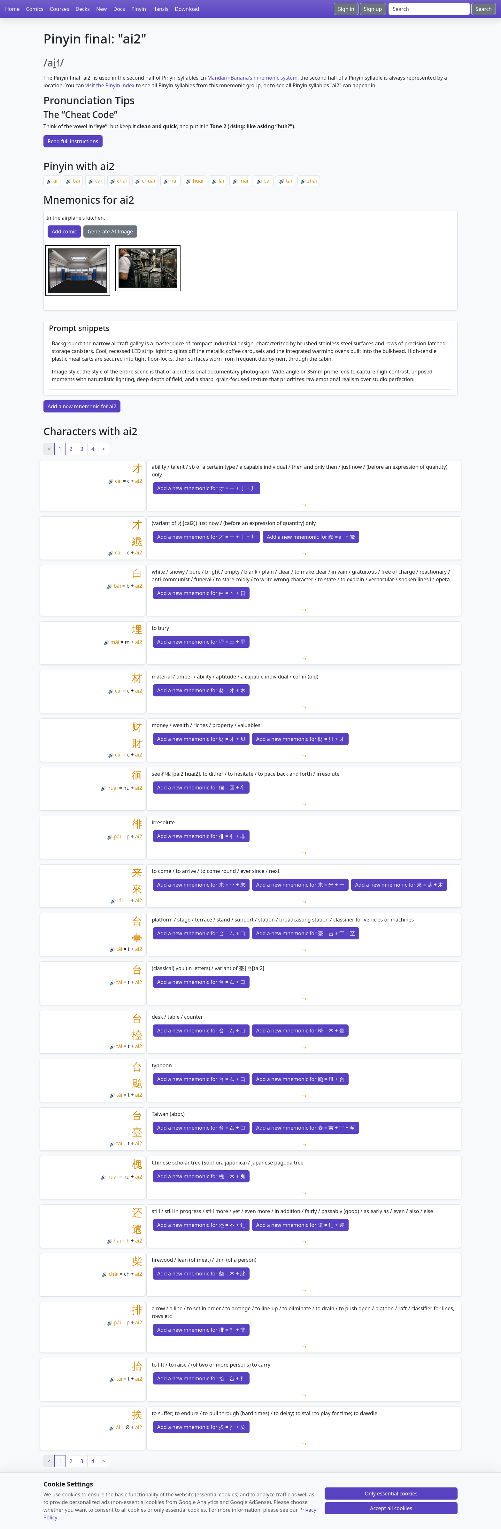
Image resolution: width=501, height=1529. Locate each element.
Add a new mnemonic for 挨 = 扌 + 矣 (201, 1427)
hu (126, 787)
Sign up (373, 8)
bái (76, 180)
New (101, 8)
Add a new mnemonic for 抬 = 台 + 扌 (201, 1378)
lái (221, 180)
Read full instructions (73, 141)
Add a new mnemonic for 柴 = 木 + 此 (201, 1273)
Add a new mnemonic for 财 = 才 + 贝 (201, 738)
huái (198, 180)
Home (12, 8)
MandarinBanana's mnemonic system (252, 77)
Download (187, 8)
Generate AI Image (110, 231)
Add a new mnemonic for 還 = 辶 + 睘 (300, 1224)
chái (122, 180)
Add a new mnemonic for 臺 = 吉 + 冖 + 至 (305, 933)
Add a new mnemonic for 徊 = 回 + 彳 (201, 787)
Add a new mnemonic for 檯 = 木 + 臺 (300, 1030)
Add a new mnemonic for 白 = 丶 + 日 (201, 593)
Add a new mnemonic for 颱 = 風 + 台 (300, 1079)
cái (98, 180)
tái (289, 180)
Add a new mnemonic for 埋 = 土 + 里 (201, 641)
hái (174, 180)
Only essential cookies (391, 1493)
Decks (82, 8)
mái (243, 180)
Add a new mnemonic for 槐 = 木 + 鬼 (201, 1176)
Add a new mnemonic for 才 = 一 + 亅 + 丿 (206, 488)
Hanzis (160, 8)
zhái (312, 180)
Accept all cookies (391, 1508)
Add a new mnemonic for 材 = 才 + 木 (201, 690)
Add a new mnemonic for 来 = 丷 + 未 (201, 884)
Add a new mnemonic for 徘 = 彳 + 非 (201, 836)
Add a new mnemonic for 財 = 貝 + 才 (300, 738)
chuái (148, 180)
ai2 (138, 480)
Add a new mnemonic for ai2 (82, 406)
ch (127, 1273)
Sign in (346, 8)
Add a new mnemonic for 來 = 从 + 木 (399, 884)
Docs (119, 8)
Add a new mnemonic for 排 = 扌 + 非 (201, 1329)
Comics (34, 8)
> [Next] (103, 448)
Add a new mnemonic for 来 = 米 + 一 (300, 884)
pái (267, 180)
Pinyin (138, 8)
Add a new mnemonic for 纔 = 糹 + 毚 (311, 536)
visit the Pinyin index (110, 85)
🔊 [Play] (49, 181)
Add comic (64, 231)
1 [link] (59, 448)
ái (55, 180)
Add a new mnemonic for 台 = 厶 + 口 (201, 933)
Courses (59, 8)
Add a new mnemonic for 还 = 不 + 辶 (201, 1224)
